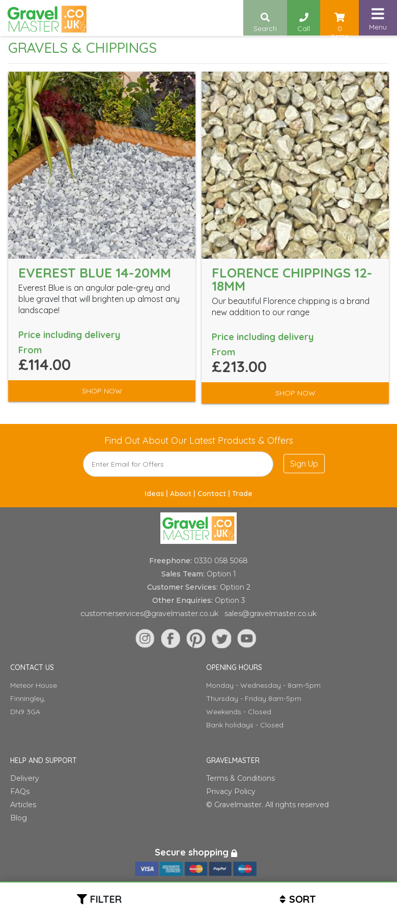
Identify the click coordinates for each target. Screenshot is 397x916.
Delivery (24, 778)
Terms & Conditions (240, 778)
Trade (242, 493)
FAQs (20, 791)
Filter (106, 899)
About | (183, 493)
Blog (18, 817)
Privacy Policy (231, 791)
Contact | (214, 493)
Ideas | (157, 493)
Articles (23, 804)
